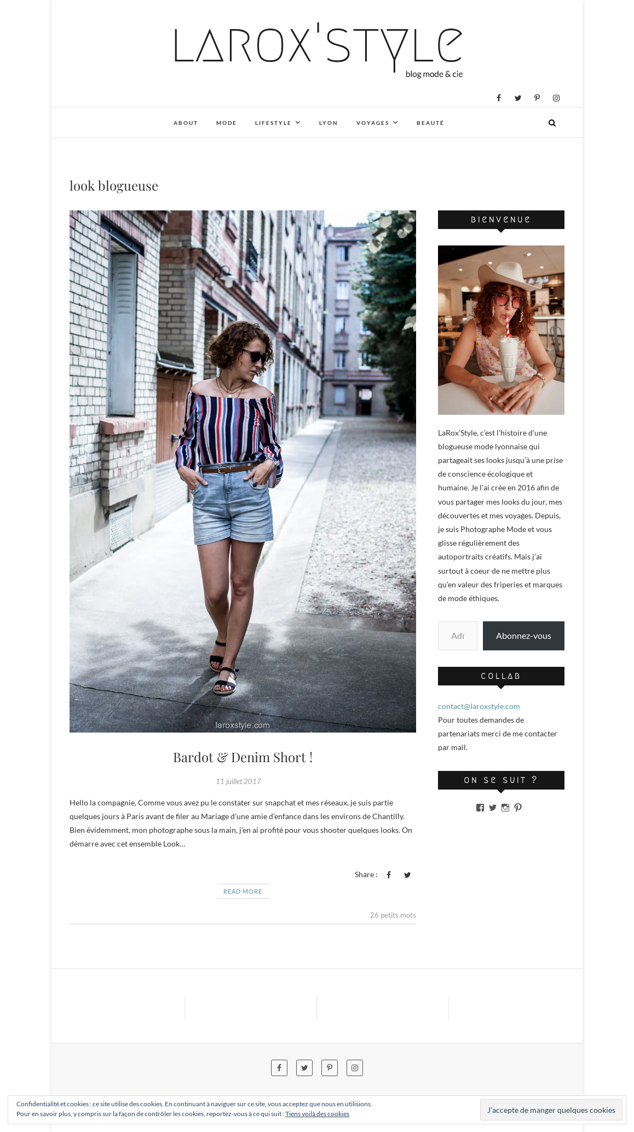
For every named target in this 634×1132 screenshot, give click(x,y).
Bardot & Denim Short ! (243, 756)
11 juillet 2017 (238, 781)
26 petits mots (393, 915)
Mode (226, 122)
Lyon (328, 122)
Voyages (372, 122)
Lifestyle (273, 122)
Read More (242, 891)
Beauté (431, 122)
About (186, 122)
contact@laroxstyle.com (479, 706)
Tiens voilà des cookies (317, 1114)
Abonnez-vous (523, 635)
